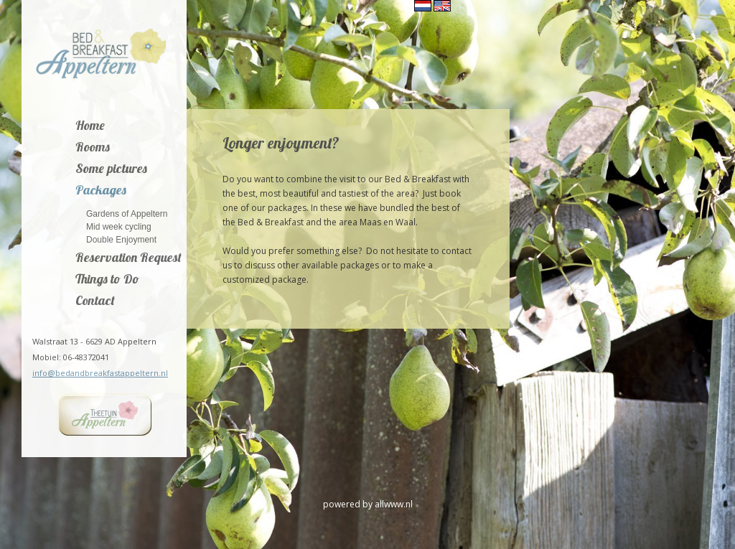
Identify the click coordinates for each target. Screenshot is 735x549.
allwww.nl (394, 504)
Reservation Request (128, 258)
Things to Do (107, 280)
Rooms (92, 148)
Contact (95, 301)
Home (90, 126)
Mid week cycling (118, 226)
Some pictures (111, 169)
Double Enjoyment (121, 239)
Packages (100, 191)
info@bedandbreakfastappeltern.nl (100, 372)
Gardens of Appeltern (126, 213)
